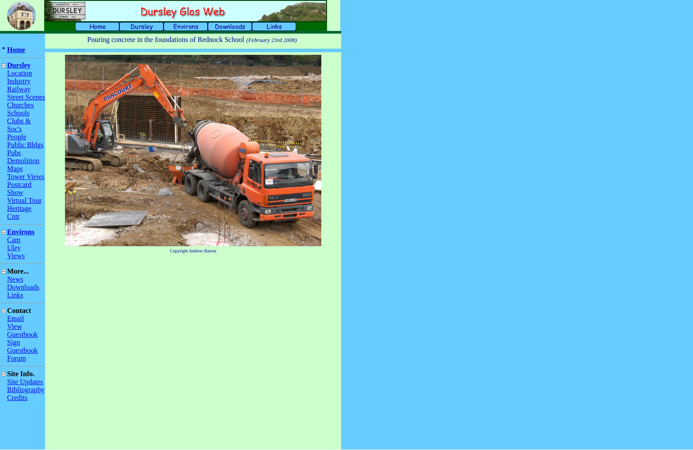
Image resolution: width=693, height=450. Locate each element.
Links (15, 295)
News (15, 279)
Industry (18, 81)
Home (16, 49)
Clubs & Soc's (19, 125)
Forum (16, 358)
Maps (15, 168)
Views (16, 255)
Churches (20, 105)
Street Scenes (26, 97)
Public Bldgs (25, 145)
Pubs (14, 152)
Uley (14, 248)
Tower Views (25, 176)
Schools (18, 113)
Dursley (18, 65)
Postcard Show (19, 188)
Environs (20, 232)
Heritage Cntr (19, 212)
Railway (18, 89)
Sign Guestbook (22, 346)
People (17, 137)
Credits (17, 397)
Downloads (23, 287)
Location (19, 73)
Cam (13, 240)
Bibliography (25, 389)
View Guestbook (22, 330)
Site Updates (25, 381)
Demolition (23, 160)
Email (15, 318)
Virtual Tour (24, 200)
